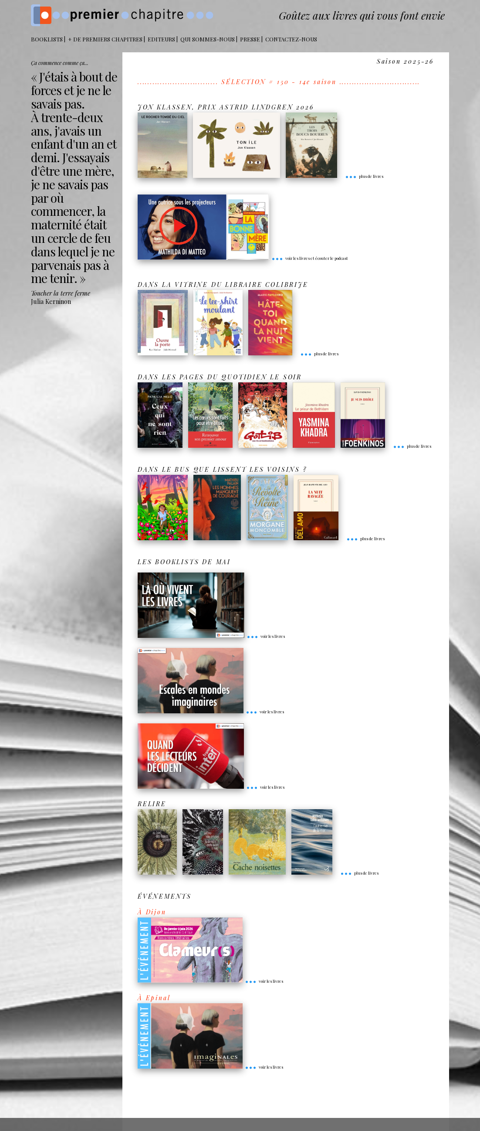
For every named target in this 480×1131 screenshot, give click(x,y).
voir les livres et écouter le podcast (309, 258)
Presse (250, 39)
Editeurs (161, 39)
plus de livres (364, 176)
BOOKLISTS (47, 39)
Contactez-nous (291, 39)
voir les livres (266, 636)
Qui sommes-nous (207, 39)
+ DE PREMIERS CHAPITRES (105, 39)
